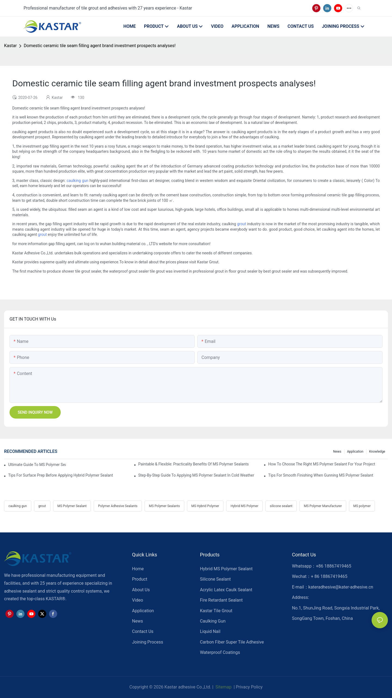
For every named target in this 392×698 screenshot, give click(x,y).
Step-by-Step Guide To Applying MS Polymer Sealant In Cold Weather (196, 475)
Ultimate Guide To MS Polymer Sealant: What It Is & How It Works (37, 464)
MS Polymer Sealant (72, 506)
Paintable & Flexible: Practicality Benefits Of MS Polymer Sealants (193, 464)
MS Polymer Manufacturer (323, 506)
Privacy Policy (249, 687)
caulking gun (77, 180)
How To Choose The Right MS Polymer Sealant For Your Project (321, 464)
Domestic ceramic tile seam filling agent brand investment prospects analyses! (100, 45)
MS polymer (362, 506)
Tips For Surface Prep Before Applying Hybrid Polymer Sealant (60, 475)
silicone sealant (281, 506)
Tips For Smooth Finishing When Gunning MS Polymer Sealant (320, 475)
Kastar (10, 45)
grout (241, 224)
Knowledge (377, 451)
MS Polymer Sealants (164, 506)
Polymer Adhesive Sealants (117, 506)
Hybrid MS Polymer (244, 506)
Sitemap (223, 687)
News (337, 451)
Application (355, 451)
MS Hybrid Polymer (205, 506)
